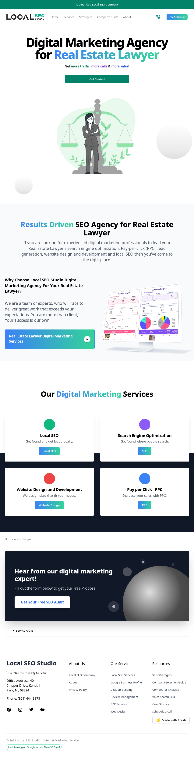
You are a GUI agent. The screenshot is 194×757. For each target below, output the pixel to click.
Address (22, 680)
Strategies (85, 17)
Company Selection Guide (169, 682)
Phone (11, 698)
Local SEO (49, 451)
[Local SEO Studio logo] (25, 17)
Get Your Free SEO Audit (42, 602)
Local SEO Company (82, 675)
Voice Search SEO (163, 697)
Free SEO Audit (177, 17)
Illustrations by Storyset (18, 539)
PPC (144, 505)
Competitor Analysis (165, 689)
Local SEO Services (123, 675)
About (127, 17)
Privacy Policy (78, 689)
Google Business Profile (126, 682)
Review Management (124, 697)
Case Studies (160, 704)
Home (55, 17)
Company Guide (107, 17)
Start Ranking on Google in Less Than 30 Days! (33, 747)
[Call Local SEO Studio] (158, 17)
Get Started (97, 79)
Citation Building (122, 689)
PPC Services (119, 704)
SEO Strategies (162, 675)
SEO (144, 451)
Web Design (118, 711)
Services (69, 17)
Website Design (49, 505)
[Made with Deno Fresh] (170, 720)
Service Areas (25, 630)
